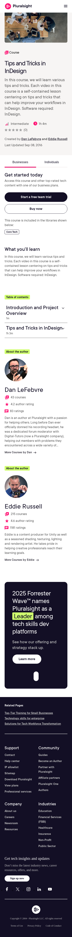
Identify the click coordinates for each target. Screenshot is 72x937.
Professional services (18, 791)
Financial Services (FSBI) (49, 819)
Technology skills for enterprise (24, 718)
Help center (12, 761)
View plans (11, 785)
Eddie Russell (57, 139)
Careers (9, 817)
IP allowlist (12, 767)
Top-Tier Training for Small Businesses (29, 713)
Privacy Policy (34, 925)
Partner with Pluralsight (46, 769)
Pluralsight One (48, 783)
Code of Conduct (53, 925)
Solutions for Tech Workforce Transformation (33, 723)
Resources (11, 829)
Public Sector (47, 846)
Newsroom (11, 823)
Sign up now (17, 878)
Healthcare (45, 827)
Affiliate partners (49, 777)
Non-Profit (44, 840)
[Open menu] (65, 6)
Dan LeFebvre (31, 139)
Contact (10, 754)
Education (45, 811)
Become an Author (50, 761)
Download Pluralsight (18, 779)
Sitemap (10, 773)
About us (10, 811)
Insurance (44, 833)
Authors (43, 790)
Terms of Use (17, 925)
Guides (43, 754)
